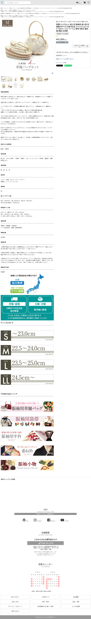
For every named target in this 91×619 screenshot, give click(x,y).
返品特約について (61, 55)
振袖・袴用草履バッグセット (15, 10)
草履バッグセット (4, 8)
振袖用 (31, 15)
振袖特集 (2, 13)
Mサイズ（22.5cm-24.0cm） (29, 10)
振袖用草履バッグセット (11, 13)
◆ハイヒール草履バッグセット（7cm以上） (19, 15)
